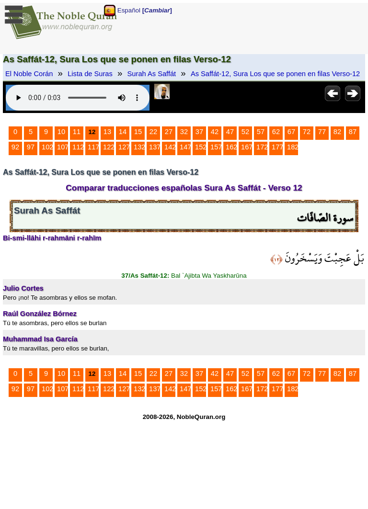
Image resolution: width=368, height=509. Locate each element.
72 (306, 132)
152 (201, 147)
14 (122, 132)
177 (277, 147)
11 (76, 132)
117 (93, 147)
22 (153, 132)
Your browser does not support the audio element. (78, 98)
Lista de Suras (90, 74)
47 (230, 132)
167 (247, 147)
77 (322, 132)
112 (78, 147)
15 (138, 132)
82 (337, 132)
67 (291, 132)
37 (199, 132)
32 (184, 132)
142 (170, 147)
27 (168, 132)
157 (216, 147)
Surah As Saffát (151, 74)
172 (262, 147)
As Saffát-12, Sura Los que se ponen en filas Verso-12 (275, 74)
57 (260, 132)
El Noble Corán (29, 74)
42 (214, 132)
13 (107, 132)
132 (139, 147)
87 (352, 132)
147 (185, 147)
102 (47, 147)
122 (109, 147)
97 (30, 147)
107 (63, 147)
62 (276, 132)
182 (293, 147)
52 (245, 132)
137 (155, 147)
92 (15, 147)
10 (61, 132)
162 (231, 147)
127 (124, 147)
